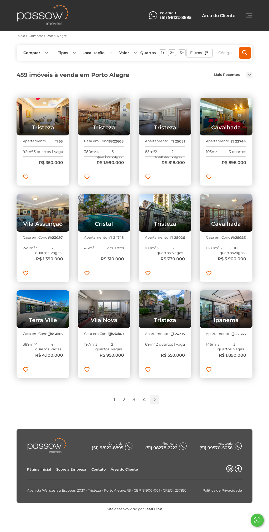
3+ (182, 52)
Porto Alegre (56, 36)
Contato (98, 469)
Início (21, 36)
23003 (55, 334)
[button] (127, 53)
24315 (178, 334)
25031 (178, 141)
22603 (116, 141)
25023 (238, 238)
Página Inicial (39, 469)
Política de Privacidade (222, 490)
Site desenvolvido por (134, 509)
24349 (116, 334)
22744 (238, 141)
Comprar (36, 36)
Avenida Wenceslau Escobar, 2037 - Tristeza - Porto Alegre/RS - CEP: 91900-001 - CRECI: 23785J (107, 490)
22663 (238, 334)
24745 (116, 238)
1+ (162, 52)
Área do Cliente (124, 469)
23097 (55, 238)
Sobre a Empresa (71, 469)
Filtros (199, 52)
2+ (172, 52)
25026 (177, 238)
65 (59, 141)
